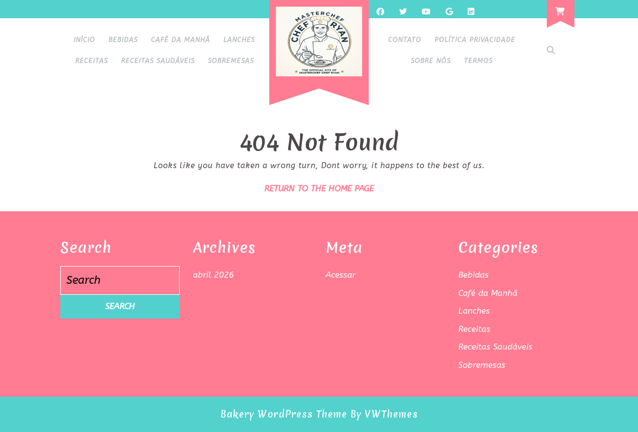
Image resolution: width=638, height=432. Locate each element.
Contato (404, 40)
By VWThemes (384, 414)
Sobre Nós (431, 61)
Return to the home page (319, 189)
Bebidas (123, 40)
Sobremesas (231, 61)
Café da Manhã (180, 40)
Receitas (91, 61)
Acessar (340, 275)
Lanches (239, 40)
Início (84, 40)
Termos (478, 61)
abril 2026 (213, 275)
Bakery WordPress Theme (284, 414)
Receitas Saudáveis (158, 61)
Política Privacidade (475, 40)
